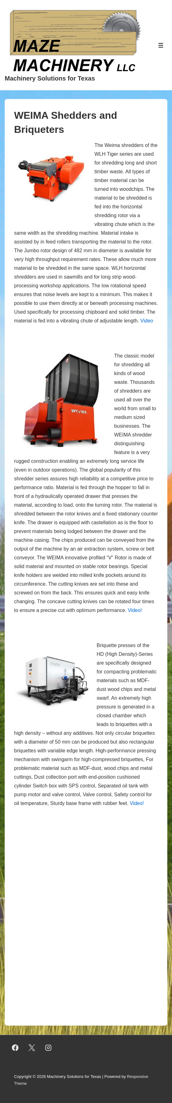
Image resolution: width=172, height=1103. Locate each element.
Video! (135, 610)
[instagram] (48, 1047)
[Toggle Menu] (161, 45)
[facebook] (15, 1047)
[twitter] (32, 1047)
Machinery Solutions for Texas (50, 78)
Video (146, 320)
